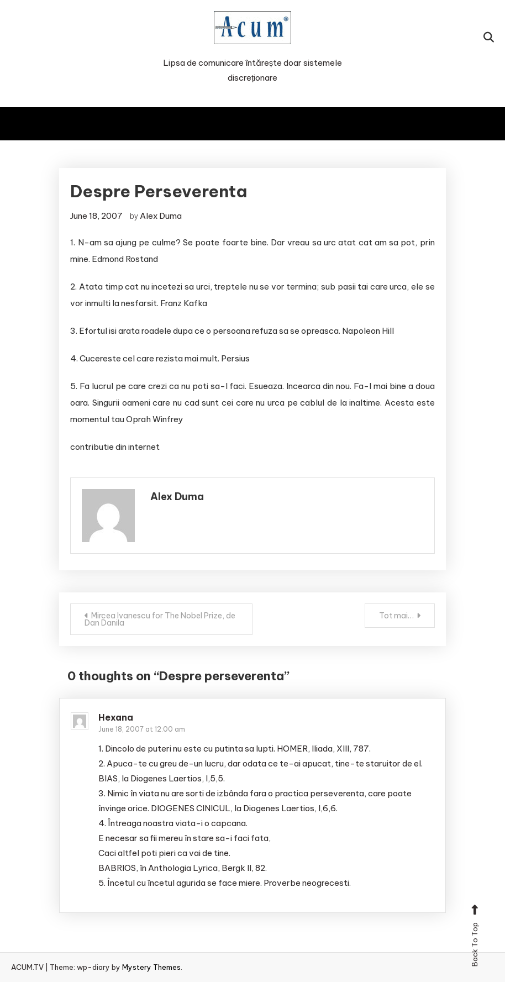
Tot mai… (396, 616)
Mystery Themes (151, 967)
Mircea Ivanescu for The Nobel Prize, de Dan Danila (160, 619)
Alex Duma (161, 216)
